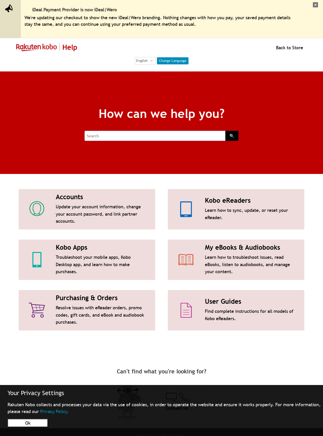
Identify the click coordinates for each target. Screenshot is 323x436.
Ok (28, 423)
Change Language (172, 60)
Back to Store (289, 47)
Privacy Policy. (54, 411)
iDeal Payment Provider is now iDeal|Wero (74, 10)
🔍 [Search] (231, 136)
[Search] (155, 136)
